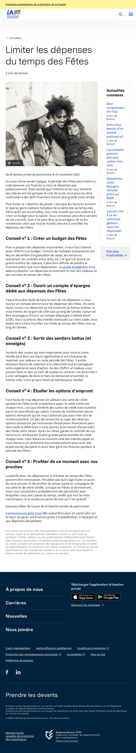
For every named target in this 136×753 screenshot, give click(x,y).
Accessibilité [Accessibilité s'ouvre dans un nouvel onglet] (74, 654)
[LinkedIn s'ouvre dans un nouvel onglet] (18, 672)
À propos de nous (24, 589)
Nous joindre (19, 629)
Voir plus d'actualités (116, 253)
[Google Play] (108, 596)
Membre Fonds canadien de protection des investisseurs (20, 736)
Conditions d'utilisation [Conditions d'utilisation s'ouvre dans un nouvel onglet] (91, 648)
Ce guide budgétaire (73, 267)
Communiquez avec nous (24, 513)
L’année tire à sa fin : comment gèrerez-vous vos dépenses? (115, 221)
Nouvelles (16, 616)
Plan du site (98, 654)
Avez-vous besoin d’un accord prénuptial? (115, 130)
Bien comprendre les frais (115, 108)
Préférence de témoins (19, 660)
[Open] (120, 14)
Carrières (16, 602)
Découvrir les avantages (87, 605)
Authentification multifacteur (54, 648)
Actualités (16, 38)
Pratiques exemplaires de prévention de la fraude (36, 4)
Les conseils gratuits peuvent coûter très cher (115, 157)
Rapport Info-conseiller (67, 741)
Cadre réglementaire (18, 648)
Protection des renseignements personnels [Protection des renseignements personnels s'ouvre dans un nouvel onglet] (32, 654)
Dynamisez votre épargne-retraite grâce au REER (114, 188)
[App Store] (83, 596)
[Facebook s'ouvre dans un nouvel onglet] (8, 672)
